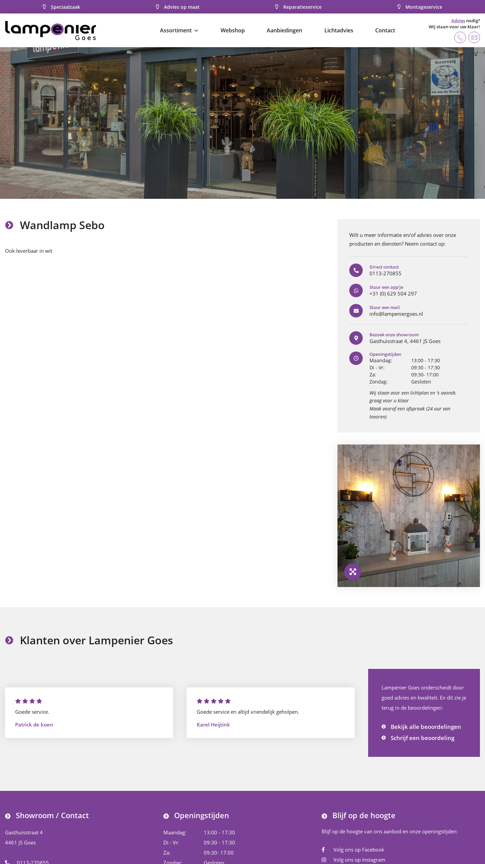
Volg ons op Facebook (353, 849)
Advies (458, 21)
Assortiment (176, 30)
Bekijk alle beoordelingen (426, 727)
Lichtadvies (338, 30)
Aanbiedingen (284, 30)
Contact (385, 30)
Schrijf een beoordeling (422, 738)
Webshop (233, 30)
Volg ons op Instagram (353, 859)
